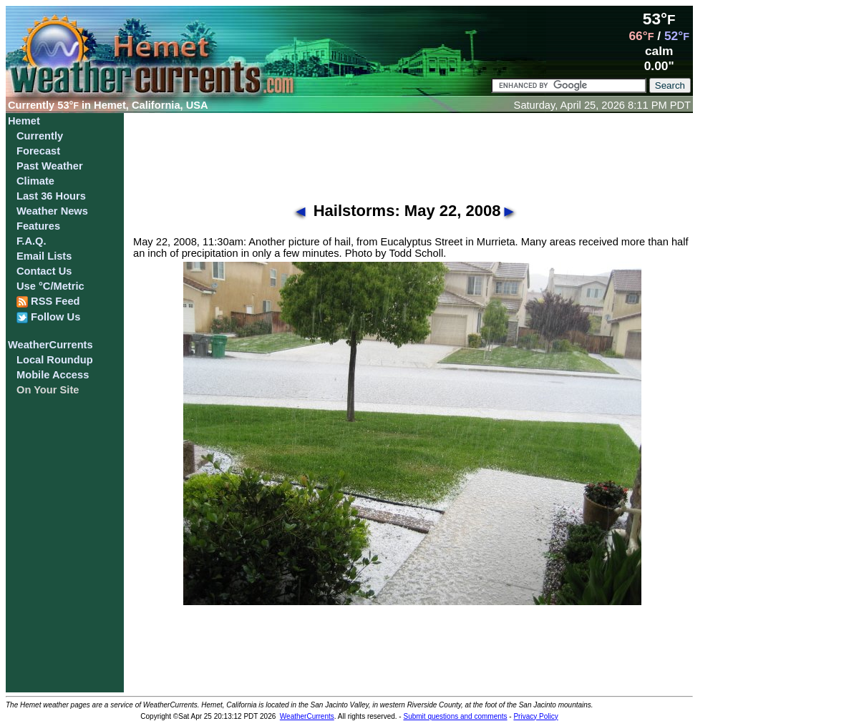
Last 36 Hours (51, 196)
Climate (35, 181)
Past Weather (49, 166)
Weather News (52, 211)
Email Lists (44, 256)
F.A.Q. (31, 241)
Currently (39, 136)
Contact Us (44, 271)
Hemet (24, 121)
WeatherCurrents (50, 344)
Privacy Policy (535, 716)
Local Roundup (54, 360)
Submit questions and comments (455, 716)
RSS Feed (48, 301)
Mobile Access (52, 375)
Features (38, 226)
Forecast (38, 151)
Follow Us (48, 317)
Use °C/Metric (50, 286)
